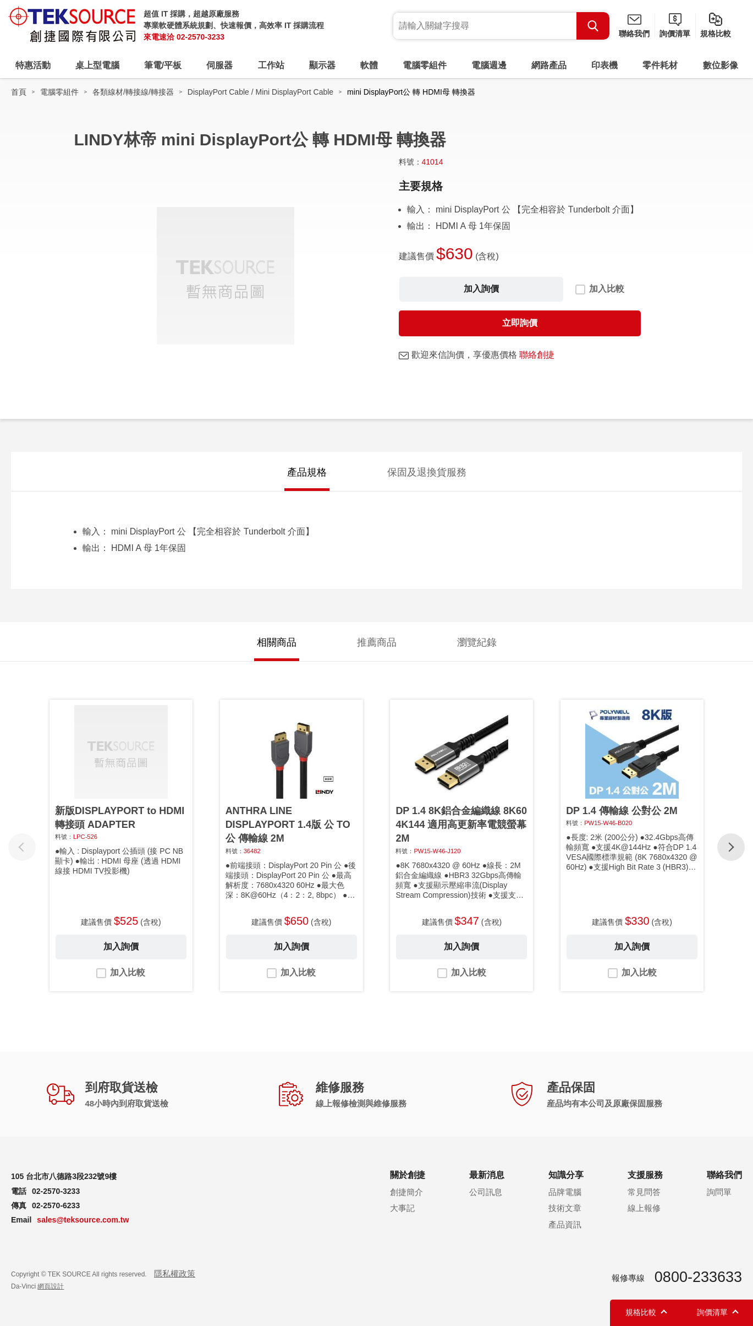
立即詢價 (519, 323)
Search (592, 26)
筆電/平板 (163, 65)
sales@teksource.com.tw (83, 1219)
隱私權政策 (174, 1273)
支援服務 (645, 1175)
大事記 (402, 1208)
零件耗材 (660, 65)
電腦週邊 (489, 65)
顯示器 (322, 65)
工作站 (271, 65)
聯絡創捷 (536, 354)
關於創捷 (407, 1175)
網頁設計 (50, 1286)
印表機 (604, 65)
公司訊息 (485, 1192)
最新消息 (486, 1175)
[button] (731, 847)
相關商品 (276, 642)
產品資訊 (564, 1224)
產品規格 (307, 472)
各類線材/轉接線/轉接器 (133, 92)
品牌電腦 (564, 1192)
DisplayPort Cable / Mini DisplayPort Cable (260, 92)
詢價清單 (674, 33)
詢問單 (719, 1192)
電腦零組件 (425, 65)
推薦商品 (377, 642)
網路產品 (549, 65)
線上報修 (644, 1208)
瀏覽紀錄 (477, 642)
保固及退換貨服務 (426, 472)
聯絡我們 (634, 33)
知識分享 (566, 1175)
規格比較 (715, 33)
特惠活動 (33, 65)
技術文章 (564, 1208)
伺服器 (219, 65)
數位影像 (720, 65)
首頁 (18, 92)
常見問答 (644, 1192)
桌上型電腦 (97, 65)
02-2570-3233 (200, 36)
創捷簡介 (406, 1192)
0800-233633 (698, 1277)
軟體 (369, 65)
